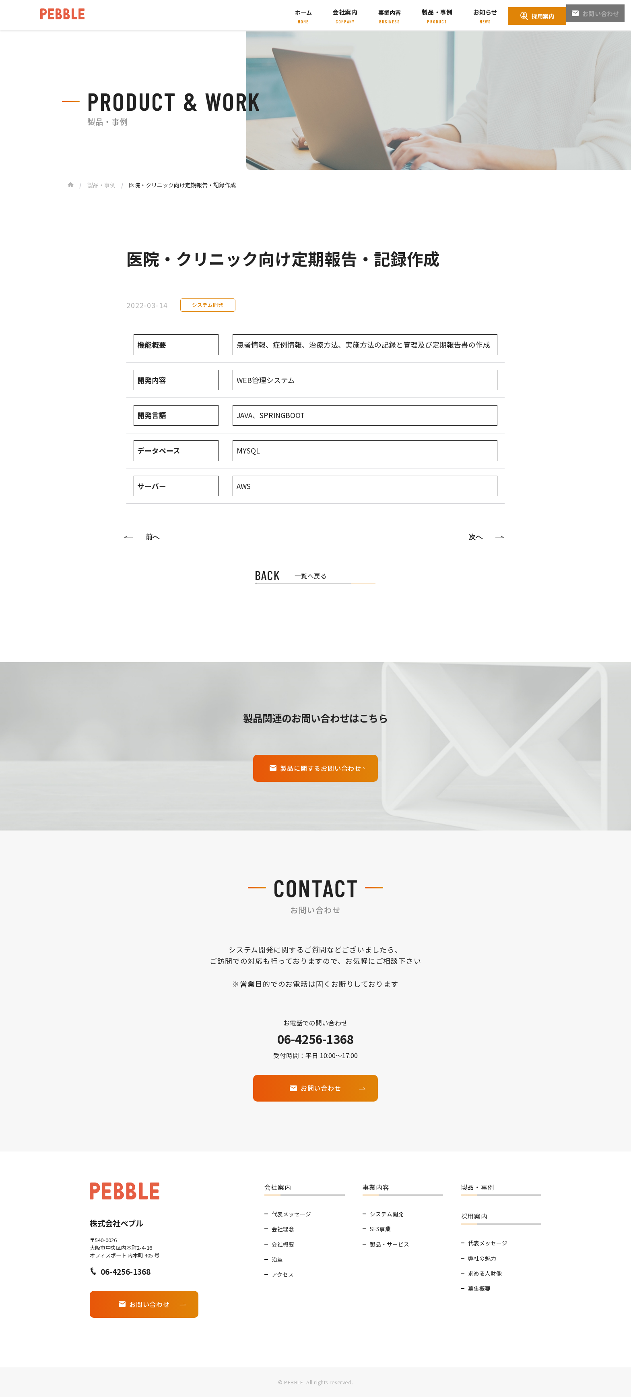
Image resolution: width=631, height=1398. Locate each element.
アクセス (283, 1274)
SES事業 (380, 1228)
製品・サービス (389, 1243)
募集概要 (479, 1288)
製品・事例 (439, 12)
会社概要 (283, 1243)
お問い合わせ (595, 16)
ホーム (307, 12)
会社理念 (283, 1228)
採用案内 (537, 16)
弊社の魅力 (482, 1257)
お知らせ (486, 12)
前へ (153, 536)
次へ (475, 536)
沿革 (277, 1259)
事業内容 (392, 12)
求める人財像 (485, 1272)
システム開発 (387, 1213)
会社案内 (349, 12)
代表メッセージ (291, 1213)
